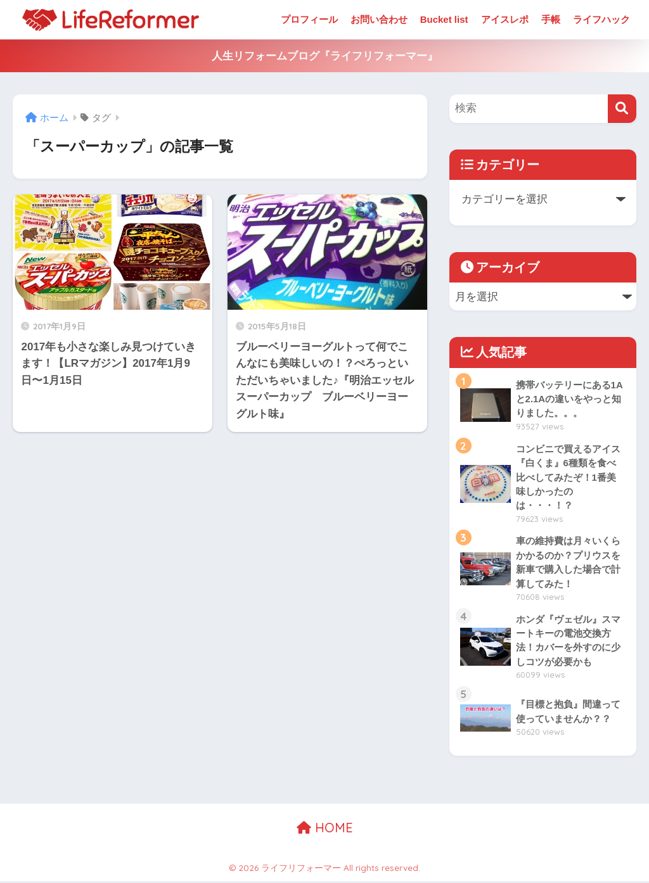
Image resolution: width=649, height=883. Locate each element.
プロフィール (309, 19)
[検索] (622, 108)
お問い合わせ (379, 19)
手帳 (550, 19)
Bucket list (444, 19)
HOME (325, 829)
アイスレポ (505, 19)
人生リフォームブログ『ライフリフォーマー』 (325, 56)
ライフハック (601, 19)
